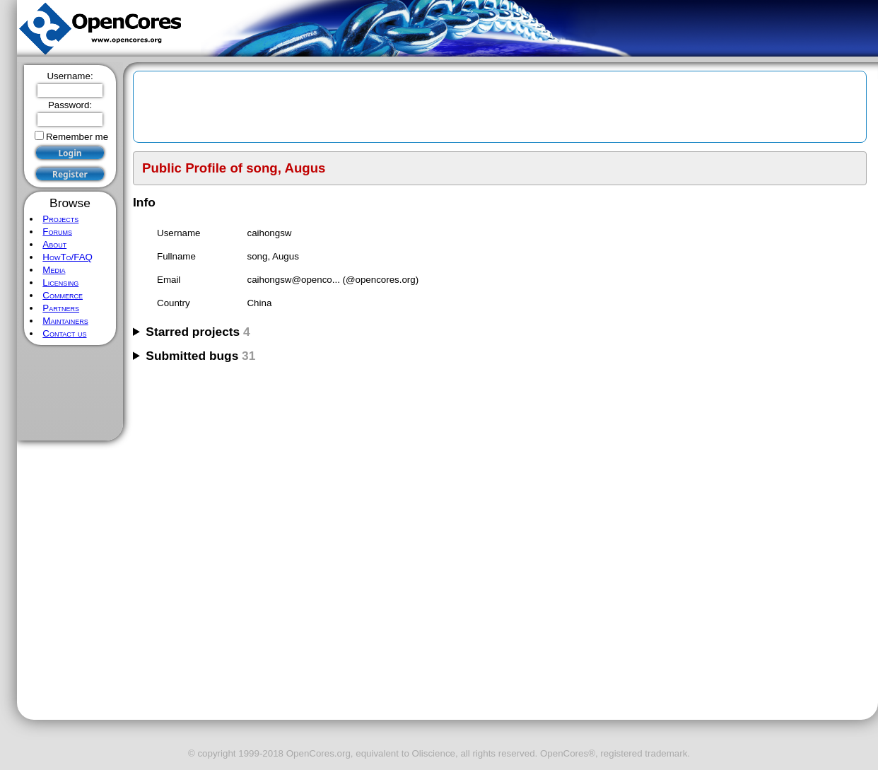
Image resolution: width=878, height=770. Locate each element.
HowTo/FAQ (67, 257)
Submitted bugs (200, 356)
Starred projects (198, 332)
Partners (60, 308)
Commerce (62, 295)
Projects (60, 219)
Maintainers (65, 320)
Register (70, 174)
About (54, 244)
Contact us (64, 333)
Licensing (60, 282)
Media (53, 269)
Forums (57, 231)
